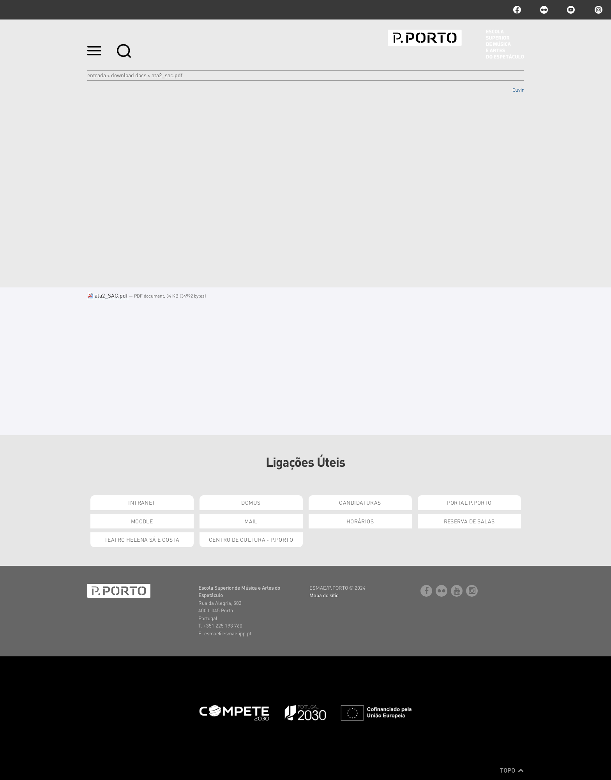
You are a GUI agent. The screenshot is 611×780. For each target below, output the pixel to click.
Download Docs (129, 74)
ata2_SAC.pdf (108, 295)
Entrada (96, 74)
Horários (360, 521)
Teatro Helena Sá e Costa (141, 539)
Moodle (142, 521)
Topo (512, 770)
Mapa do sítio (324, 595)
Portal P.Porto (469, 502)
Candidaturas (360, 502)
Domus (250, 502)
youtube (571, 10)
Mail (251, 521)
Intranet (141, 502)
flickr (544, 10)
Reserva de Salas (469, 521)
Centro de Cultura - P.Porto (251, 539)
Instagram (598, 10)
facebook (517, 10)
